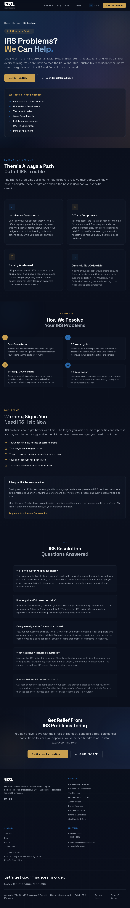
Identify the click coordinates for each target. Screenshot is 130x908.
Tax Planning (74, 793)
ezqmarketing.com (76, 846)
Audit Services (74, 802)
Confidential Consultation (57, 78)
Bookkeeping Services (78, 784)
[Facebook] (10, 799)
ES (97, 5)
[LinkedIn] (5, 799)
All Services (9, 847)
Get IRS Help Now (20, 78)
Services (48, 5)
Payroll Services (75, 806)
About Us (8, 834)
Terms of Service (115, 896)
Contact (77, 5)
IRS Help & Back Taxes (78, 797)
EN (91, 5)
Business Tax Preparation (79, 789)
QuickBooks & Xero (77, 819)
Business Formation (76, 810)
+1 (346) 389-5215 (12, 852)
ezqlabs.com (74, 837)
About (67, 5)
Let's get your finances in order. (34, 877)
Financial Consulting (77, 815)
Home (7, 23)
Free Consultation (114, 5)
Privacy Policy (98, 896)
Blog (59, 5)
